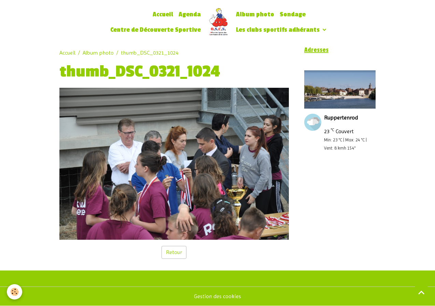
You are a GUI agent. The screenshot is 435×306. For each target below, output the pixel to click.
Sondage (293, 14)
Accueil (163, 14)
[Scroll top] (421, 292)
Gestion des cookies (217, 296)
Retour (174, 252)
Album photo (255, 14)
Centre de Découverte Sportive (155, 29)
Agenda (190, 14)
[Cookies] (14, 292)
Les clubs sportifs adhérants (278, 29)
